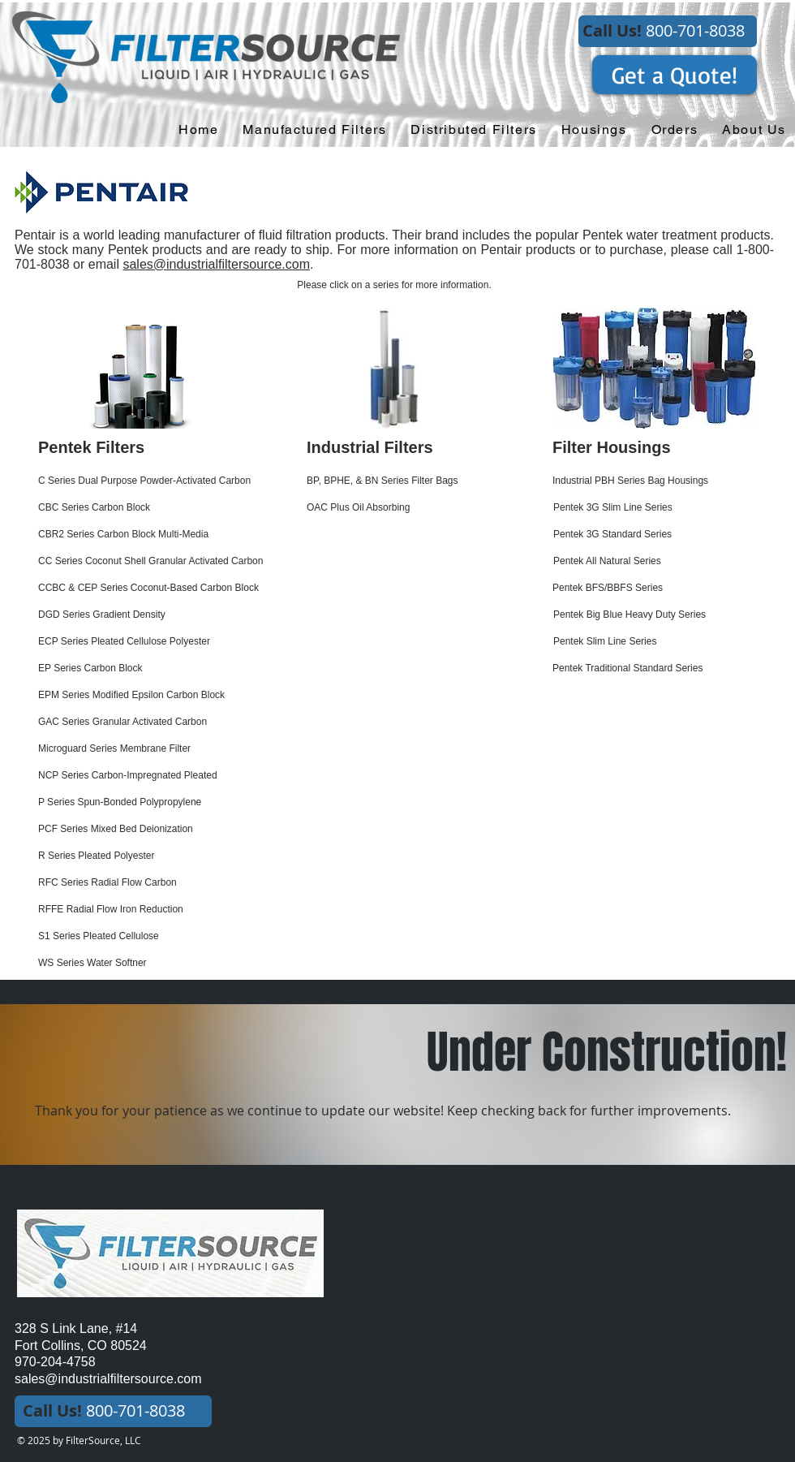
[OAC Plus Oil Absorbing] (411, 507)
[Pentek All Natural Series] (657, 561)
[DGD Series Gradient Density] (144, 615)
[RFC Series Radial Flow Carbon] (142, 882)
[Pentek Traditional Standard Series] (656, 668)
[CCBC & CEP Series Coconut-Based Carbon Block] (159, 588)
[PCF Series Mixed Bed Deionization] (159, 829)
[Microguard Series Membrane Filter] (159, 748)
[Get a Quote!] (674, 74)
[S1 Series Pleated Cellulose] (159, 936)
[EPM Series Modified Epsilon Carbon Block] (150, 695)
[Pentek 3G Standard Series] (657, 534)
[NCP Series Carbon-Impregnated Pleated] (179, 775)
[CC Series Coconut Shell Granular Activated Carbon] (172, 561)
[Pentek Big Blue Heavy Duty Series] (657, 615)
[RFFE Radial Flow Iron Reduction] (159, 909)
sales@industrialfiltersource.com (216, 264)
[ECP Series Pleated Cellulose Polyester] (159, 641)
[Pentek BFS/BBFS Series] (656, 588)
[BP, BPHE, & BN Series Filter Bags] (411, 481)
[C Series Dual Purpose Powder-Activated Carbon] (163, 481)
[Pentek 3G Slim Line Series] (657, 507)
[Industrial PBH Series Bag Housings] (656, 481)
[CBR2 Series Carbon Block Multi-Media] (147, 534)
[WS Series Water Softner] (159, 963)
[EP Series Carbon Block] (142, 668)
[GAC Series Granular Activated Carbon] (142, 722)
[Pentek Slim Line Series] (657, 641)
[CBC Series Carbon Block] (142, 507)
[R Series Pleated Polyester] (159, 856)
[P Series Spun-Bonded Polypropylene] (159, 802)
